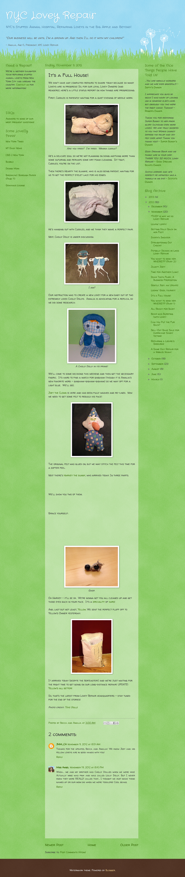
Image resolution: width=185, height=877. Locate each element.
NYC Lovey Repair (51, 16)
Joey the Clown (57, 393)
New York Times (14, 141)
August (155, 369)
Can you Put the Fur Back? (163, 324)
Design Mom (12, 168)
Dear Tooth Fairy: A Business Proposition (164, 278)
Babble (10, 161)
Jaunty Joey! (158, 266)
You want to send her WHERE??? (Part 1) (163, 302)
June (154, 374)
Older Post (129, 844)
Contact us (22, 84)
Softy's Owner (153, 87)
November (157, 211)
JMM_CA (61, 744)
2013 (152, 197)
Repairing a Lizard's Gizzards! (162, 342)
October (156, 358)
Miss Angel (62, 767)
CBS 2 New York (15, 155)
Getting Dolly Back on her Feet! (164, 231)
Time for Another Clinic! (165, 272)
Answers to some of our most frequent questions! (20, 120)
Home (92, 844)
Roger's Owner (153, 111)
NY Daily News (14, 148)
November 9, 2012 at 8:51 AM (84, 744)
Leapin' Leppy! (159, 224)
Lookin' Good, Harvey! (163, 290)
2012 (152, 202)
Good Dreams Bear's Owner (158, 163)
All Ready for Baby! (163, 309)
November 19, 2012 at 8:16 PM (87, 767)
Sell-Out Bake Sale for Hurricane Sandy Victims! (165, 333)
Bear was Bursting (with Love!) (162, 315)
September (157, 364)
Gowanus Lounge (15, 185)
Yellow (82, 609)
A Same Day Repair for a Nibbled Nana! (164, 351)
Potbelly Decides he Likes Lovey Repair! (165, 252)
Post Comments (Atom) (73, 852)
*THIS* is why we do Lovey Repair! (162, 218)
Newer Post (54, 844)
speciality (99, 602)
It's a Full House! (161, 295)
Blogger (110, 870)
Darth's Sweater (160, 237)
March (155, 379)
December (157, 206)
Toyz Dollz (71, 707)
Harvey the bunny (74, 475)
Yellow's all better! (60, 688)
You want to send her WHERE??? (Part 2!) (163, 260)
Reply (59, 757)
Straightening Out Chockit (161, 244)
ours (112, 602)
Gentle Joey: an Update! (164, 285)
